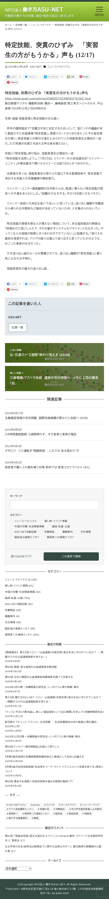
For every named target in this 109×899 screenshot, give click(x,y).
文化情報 (10, 622)
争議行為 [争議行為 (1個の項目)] (44, 809)
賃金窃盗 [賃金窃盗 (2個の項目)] (73, 813)
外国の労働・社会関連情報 (20, 592)
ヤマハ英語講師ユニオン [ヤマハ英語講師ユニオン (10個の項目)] (21, 809)
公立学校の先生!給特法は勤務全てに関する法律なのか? (37, 846)
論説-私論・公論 (14, 598)
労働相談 (10, 610)
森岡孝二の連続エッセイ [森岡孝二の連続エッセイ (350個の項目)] (36, 813)
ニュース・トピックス (59, 66)
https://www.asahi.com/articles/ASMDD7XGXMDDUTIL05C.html (48, 98)
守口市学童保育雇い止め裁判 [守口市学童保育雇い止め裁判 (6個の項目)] (86, 809)
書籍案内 (10, 616)
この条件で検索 (71, 556)
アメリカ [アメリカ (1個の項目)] (50, 804)
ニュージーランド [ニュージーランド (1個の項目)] (90, 804)
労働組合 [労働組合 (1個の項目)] (60, 809)
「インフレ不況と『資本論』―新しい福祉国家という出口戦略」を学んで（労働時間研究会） (54, 712)
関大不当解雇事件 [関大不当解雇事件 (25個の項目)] (18, 818)
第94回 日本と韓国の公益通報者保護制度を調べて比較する (39, 677)
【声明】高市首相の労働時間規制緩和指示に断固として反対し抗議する (44, 756)
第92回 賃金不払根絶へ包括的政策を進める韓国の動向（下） (39, 781)
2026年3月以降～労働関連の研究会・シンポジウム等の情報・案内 (42, 687)
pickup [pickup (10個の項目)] (36, 804)
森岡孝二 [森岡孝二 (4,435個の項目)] (13, 813)
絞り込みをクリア (21, 556)
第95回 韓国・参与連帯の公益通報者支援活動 (31, 667)
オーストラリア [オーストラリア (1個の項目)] (68, 804)
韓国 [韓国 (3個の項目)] (36, 818)
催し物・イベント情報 (16, 585)
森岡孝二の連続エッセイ (18, 634)
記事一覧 (17, 327)
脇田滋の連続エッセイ (17, 628)
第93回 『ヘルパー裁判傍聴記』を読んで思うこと (32, 746)
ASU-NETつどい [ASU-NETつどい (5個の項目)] (17, 804)
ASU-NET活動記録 (16, 604)
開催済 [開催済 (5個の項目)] (88, 813)
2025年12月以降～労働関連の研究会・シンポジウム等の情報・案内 (42, 736)
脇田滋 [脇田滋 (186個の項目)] (58, 813)
